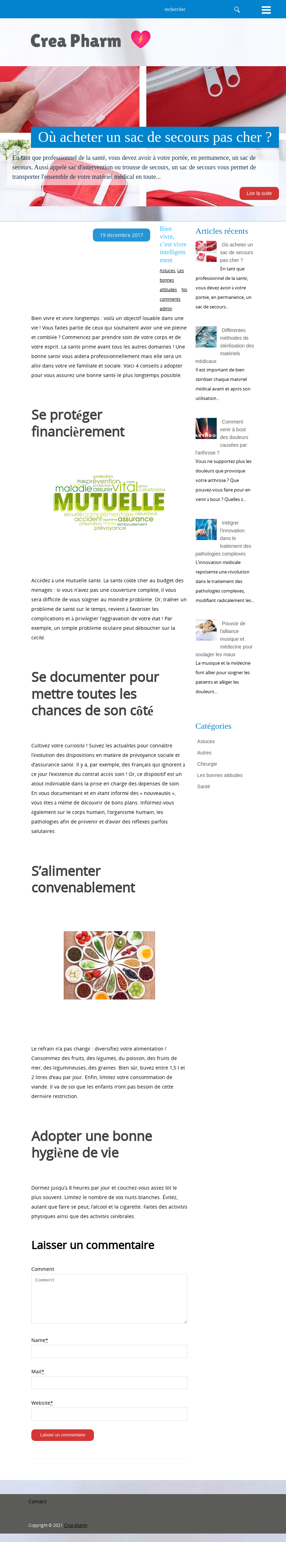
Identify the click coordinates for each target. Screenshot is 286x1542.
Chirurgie (207, 764)
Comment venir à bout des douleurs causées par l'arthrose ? (222, 437)
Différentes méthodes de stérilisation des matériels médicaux (225, 345)
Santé (203, 786)
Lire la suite (259, 193)
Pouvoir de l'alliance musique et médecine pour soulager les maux (224, 639)
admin (166, 309)
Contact (37, 1509)
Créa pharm (75, 1534)
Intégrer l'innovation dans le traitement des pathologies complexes (224, 538)
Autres (204, 753)
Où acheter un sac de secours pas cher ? (236, 252)
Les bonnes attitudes (172, 280)
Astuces (167, 271)
